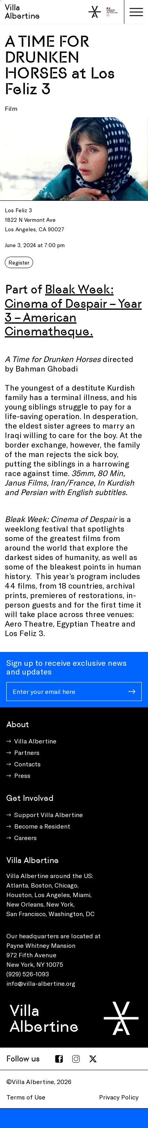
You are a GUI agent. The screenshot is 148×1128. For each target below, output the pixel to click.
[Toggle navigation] (136, 12)
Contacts (27, 764)
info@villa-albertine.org (40, 983)
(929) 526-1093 (27, 973)
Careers (25, 837)
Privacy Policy (119, 1097)
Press (22, 775)
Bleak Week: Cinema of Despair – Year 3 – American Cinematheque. (73, 310)
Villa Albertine (22, 12)
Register (19, 262)
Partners (26, 752)
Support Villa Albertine (48, 814)
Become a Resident (42, 826)
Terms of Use (25, 1097)
